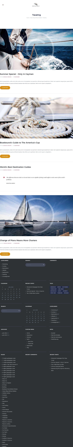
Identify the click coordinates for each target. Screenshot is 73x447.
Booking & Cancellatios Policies (10, 389)
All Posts (4, 385)
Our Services (5, 430)
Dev (3, 399)
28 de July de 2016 (7, 145)
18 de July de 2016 (7, 243)
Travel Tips (30, 343)
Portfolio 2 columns (7, 438)
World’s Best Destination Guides (15, 167)
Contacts (4, 395)
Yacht (28, 339)
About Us (4, 378)
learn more (5, 87)
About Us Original (6, 382)
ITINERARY (4, 415)
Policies (4, 436)
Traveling (4, 274)
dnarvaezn (16, 145)
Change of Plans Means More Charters (18, 240)
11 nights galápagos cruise (8, 360)
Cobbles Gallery (6, 393)
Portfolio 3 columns (7, 440)
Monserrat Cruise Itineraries (9, 426)
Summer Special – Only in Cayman (16, 74)
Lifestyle (4, 270)
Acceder (53, 333)
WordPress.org (54, 339)
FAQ (28, 347)
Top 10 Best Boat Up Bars (33, 293)
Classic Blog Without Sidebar (36, 17)
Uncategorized (6, 276)
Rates (3, 442)
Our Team (4, 432)
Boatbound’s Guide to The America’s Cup (20, 143)
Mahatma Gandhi (10, 183)
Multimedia (29, 345)
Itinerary (29, 337)
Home (28, 17)
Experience (29, 335)
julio (4, 333)
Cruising (4, 266)
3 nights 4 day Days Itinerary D (10, 364)
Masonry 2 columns (7, 419)
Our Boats (4, 428)
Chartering (5, 264)
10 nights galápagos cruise (8, 358)
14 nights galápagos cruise (8, 362)
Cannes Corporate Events (57, 366)
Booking (4, 387)
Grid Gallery (5, 405)
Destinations (5, 268)
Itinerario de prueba (7, 411)
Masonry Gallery (6, 423)
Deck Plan (30, 341)
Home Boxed (5, 409)
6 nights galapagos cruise (8, 372)
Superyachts (5, 272)
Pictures (4, 434)
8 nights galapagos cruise (8, 376)
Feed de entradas (55, 335)
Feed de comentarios (56, 337)
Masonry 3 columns (7, 421)
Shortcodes (5, 444)
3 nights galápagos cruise (8, 366)
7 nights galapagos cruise (8, 374)
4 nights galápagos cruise (8, 370)
